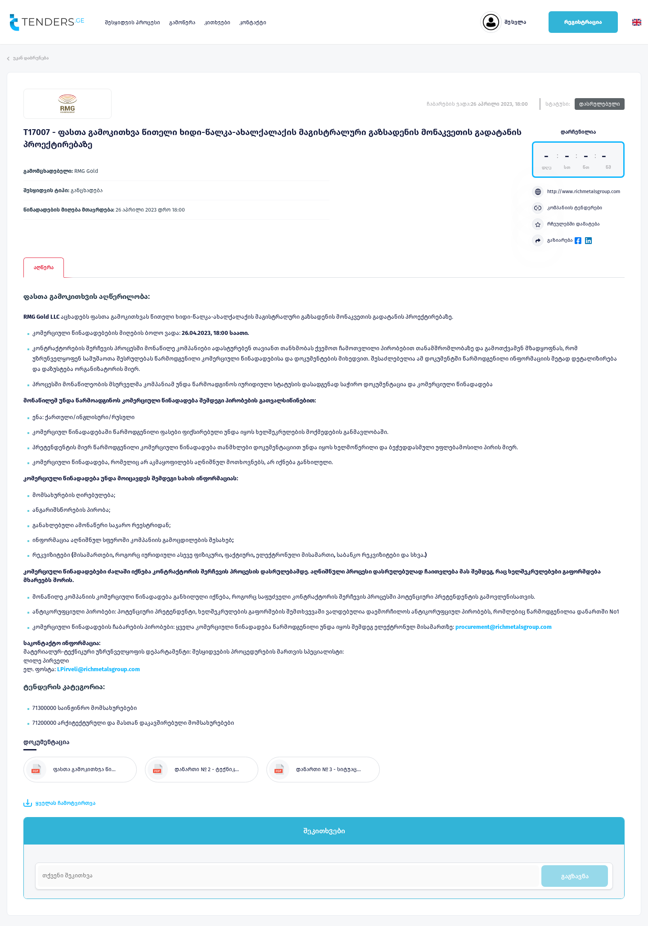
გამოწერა (182, 22)
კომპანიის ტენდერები (567, 208)
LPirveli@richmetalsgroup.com (98, 669)
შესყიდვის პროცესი (132, 22)
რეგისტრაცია (583, 22)
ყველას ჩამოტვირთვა (59, 803)
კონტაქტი (252, 22)
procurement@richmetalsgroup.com (503, 626)
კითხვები (217, 22)
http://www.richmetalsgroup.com (576, 192)
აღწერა (44, 267)
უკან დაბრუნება (28, 58)
